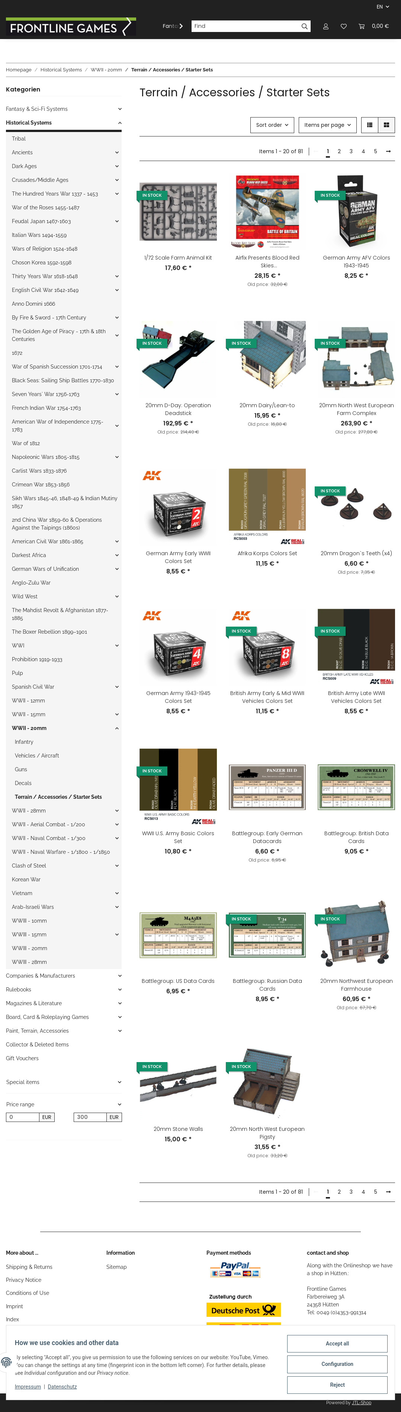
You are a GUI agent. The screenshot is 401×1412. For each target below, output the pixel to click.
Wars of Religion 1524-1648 (44, 249)
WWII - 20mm (29, 728)
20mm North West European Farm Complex (356, 409)
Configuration (334, 1366)
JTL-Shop (361, 1402)
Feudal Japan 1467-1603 (41, 221)
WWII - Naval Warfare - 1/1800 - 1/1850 (61, 852)
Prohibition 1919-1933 (37, 659)
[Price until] (90, 1117)
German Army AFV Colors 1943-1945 (356, 261)
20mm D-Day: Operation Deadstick (178, 409)
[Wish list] (344, 26)
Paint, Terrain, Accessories (37, 1031)
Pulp (17, 673)
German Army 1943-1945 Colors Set (178, 697)
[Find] (245, 26)
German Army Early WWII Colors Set (178, 557)
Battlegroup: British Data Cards (356, 837)
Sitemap (116, 1267)
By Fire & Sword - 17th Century (49, 318)
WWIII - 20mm (29, 948)
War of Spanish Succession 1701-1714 (57, 367)
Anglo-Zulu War (31, 583)
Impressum (31, 1389)
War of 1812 (26, 443)
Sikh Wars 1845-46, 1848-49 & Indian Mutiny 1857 (65, 502)
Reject (334, 1386)
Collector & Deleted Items (37, 1045)
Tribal (19, 139)
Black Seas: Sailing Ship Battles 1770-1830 (63, 380)
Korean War (26, 879)
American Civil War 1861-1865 (47, 541)
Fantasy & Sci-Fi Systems (37, 109)
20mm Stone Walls (178, 1129)
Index (12, 1319)
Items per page (324, 125)
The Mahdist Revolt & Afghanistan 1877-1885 (60, 614)
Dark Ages (24, 166)
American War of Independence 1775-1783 (57, 425)
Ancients (22, 152)
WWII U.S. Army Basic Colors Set (178, 837)
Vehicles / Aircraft (37, 756)
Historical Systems (29, 123)
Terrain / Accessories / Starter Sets (58, 797)
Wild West (25, 596)
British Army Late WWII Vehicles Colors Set (356, 697)
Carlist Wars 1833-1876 (39, 471)
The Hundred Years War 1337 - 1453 (55, 194)
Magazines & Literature (34, 1003)
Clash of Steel (29, 866)
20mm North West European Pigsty (267, 1133)
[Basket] (374, 26)
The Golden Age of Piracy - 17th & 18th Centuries (59, 335)
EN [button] (380, 6)
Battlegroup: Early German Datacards (267, 837)
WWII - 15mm (28, 714)
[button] (326, 26)
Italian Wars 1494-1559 (39, 235)
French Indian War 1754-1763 (46, 408)
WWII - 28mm (29, 811)
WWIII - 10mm (29, 921)
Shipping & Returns (29, 1267)
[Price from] (22, 1117)
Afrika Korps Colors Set (267, 553)
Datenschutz (65, 1389)
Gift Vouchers (22, 1058)
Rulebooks (18, 990)
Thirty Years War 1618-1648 (45, 276)
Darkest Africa (29, 555)
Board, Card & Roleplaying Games (47, 1017)
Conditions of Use (27, 1293)
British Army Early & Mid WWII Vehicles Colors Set (267, 697)
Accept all (334, 1347)
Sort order (269, 125)
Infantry (24, 742)
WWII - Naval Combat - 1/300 (49, 838)
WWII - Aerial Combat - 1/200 (48, 824)
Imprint (14, 1306)
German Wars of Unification (45, 569)
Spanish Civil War (33, 687)
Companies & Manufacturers (40, 976)
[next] (388, 151)
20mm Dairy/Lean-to (267, 405)
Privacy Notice (23, 1280)
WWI (18, 646)
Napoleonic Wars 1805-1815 (46, 457)
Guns (21, 769)
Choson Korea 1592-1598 (41, 263)
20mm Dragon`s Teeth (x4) (356, 553)
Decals (23, 783)
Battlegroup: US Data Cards (178, 981)
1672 (17, 353)
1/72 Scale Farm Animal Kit (178, 257)
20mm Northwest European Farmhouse (356, 985)
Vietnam (22, 893)
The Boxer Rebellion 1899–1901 (49, 632)
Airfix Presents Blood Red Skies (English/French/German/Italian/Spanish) (267, 262)
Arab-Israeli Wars (33, 907)
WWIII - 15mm (29, 934)
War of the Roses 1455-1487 (45, 207)
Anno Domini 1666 (33, 304)
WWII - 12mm (28, 701)
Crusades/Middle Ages (40, 180)
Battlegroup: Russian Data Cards (267, 985)
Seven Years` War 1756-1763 (45, 394)
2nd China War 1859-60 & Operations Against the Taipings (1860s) (57, 524)
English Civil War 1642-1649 (45, 290)
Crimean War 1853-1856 (41, 485)
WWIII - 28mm (29, 962)
